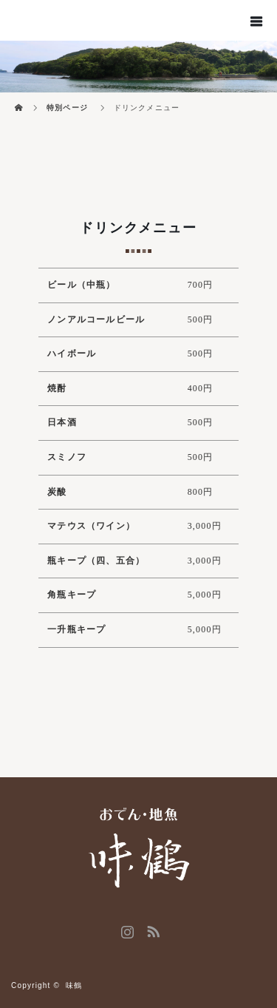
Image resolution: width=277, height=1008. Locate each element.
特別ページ (67, 108)
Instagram (125, 929)
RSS (151, 929)
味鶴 (74, 985)
